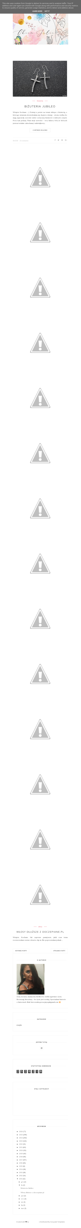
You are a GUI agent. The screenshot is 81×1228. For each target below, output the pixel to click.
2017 (20, 1160)
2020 (21, 1150)
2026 (21, 1131)
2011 (20, 1179)
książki (19, 1025)
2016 (21, 1163)
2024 (21, 1138)
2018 (21, 1157)
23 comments (24, 141)
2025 (21, 1135)
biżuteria (40, 101)
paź (22, 1196)
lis (22, 1185)
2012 (20, 1176)
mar (22, 1208)
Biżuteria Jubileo (39, 106)
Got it (47, 11)
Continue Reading (40, 130)
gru (22, 1182)
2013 (20, 1172)
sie (22, 1202)
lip (22, 1205)
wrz (22, 1199)
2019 (21, 1154)
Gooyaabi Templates (57, 1222)
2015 (21, 1166)
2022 (21, 1144)
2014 (21, 1169)
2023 (21, 1141)
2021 (20, 1147)
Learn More (37, 11)
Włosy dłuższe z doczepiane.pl (40, 931)
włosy (40, 927)
